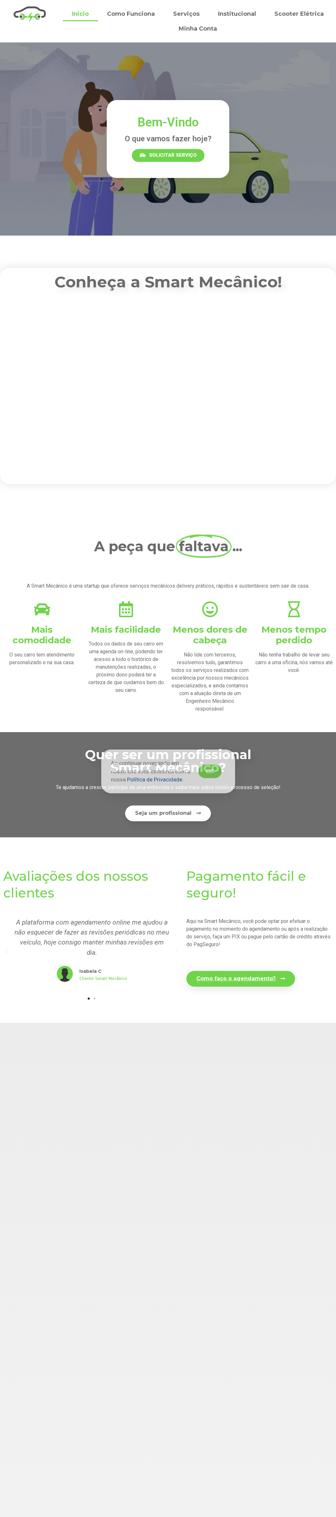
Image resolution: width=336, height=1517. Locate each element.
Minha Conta (198, 28)
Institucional (237, 13)
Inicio (80, 13)
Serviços (186, 13)
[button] (168, 155)
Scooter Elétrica (299, 13)
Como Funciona (131, 13)
